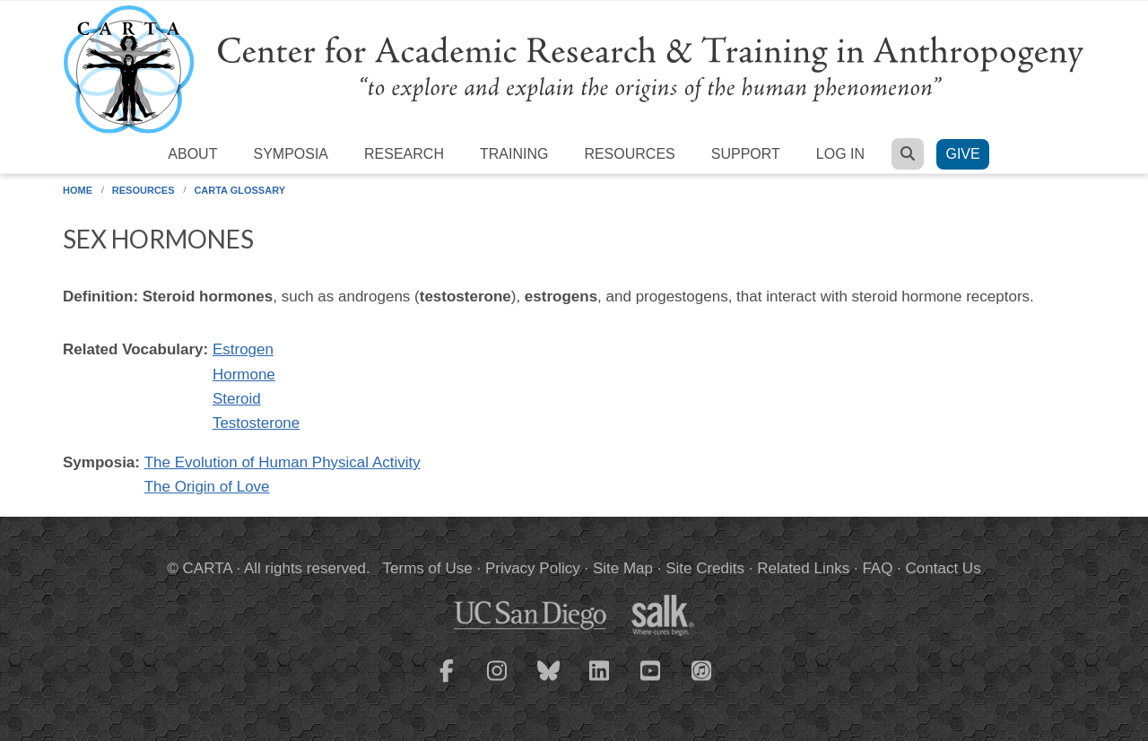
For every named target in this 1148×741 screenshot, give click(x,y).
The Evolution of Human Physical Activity (282, 462)
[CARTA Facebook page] (446, 681)
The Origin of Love (207, 486)
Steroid (237, 398)
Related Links (803, 568)
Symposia (290, 153)
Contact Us (943, 568)
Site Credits (704, 568)
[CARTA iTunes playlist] (702, 669)
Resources (629, 153)
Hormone (244, 374)
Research (404, 153)
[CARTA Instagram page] (497, 681)
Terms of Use (428, 568)
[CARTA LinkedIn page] (600, 681)
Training (514, 153)
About (192, 153)
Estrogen (243, 349)
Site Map (623, 568)
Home (77, 190)
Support (745, 153)
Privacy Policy (532, 568)
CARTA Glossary (239, 190)
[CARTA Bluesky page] (548, 681)
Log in (840, 153)
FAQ (877, 568)
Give (962, 153)
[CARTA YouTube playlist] (651, 681)
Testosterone (256, 423)
